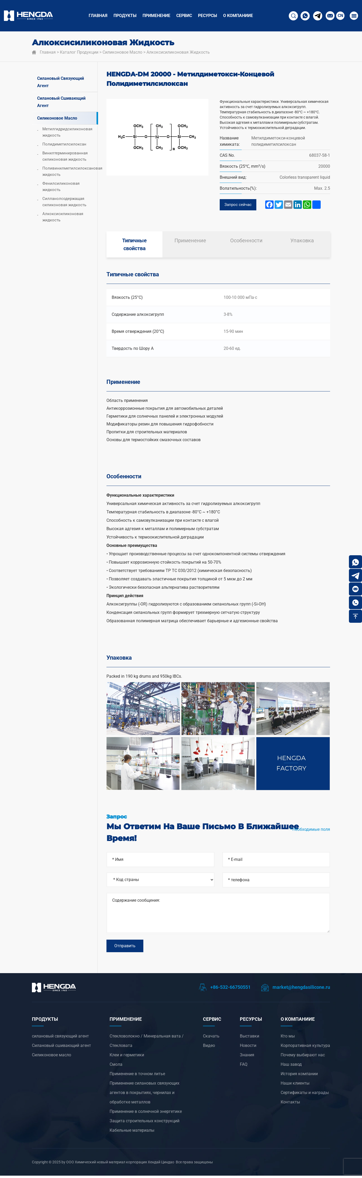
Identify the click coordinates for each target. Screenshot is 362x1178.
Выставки (249, 1038)
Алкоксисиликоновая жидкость (178, 52)
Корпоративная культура (305, 1047)
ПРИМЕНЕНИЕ (156, 15)
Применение (190, 241)
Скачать (211, 1038)
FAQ (243, 1066)
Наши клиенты (295, 1085)
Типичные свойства (134, 245)
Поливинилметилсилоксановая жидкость (69, 171)
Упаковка (302, 241)
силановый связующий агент (60, 82)
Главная (98, 15)
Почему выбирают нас (303, 1057)
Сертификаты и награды (305, 1094)
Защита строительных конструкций (144, 1123)
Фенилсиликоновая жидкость (61, 186)
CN (340, 15)
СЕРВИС (184, 15)
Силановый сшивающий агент (61, 102)
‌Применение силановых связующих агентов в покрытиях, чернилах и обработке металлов (144, 1095)
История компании (299, 1076)
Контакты (290, 1104)
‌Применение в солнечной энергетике (146, 1113)
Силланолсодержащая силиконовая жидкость (64, 201)
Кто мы (288, 1038)
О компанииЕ (238, 15)
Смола (116, 1066)
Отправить (124, 947)
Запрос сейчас (238, 205)
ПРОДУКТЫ (125, 15)
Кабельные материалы (132, 1132)
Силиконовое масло (122, 52)
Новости (248, 1047)
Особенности (246, 241)
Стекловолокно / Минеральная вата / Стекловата (147, 1043)
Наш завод (291, 1066)
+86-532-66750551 (225, 989)
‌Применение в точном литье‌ (137, 1076)
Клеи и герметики (127, 1057)
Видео (209, 1047)
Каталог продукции (79, 52)
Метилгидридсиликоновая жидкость (67, 132)
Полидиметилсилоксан (64, 144)
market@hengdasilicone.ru (295, 989)
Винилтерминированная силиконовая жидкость (65, 156)
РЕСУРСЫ (207, 15)
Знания (247, 1057)
